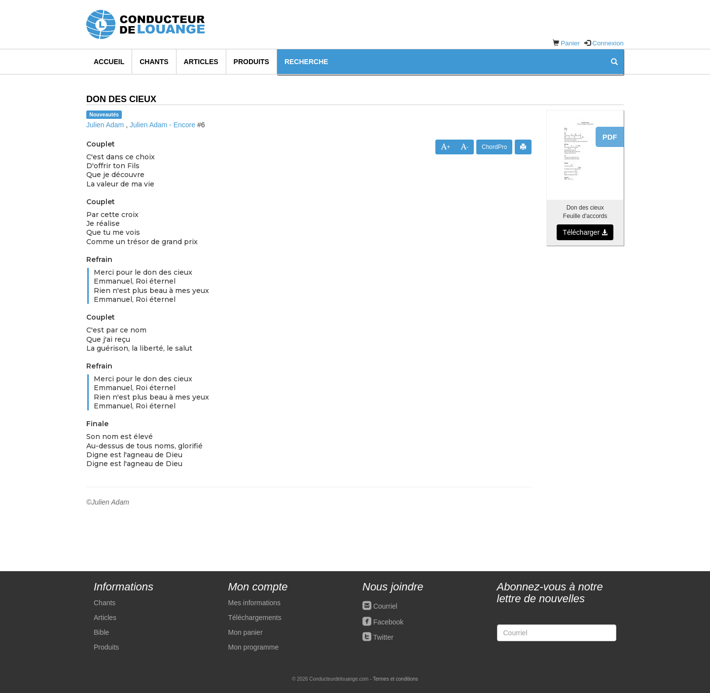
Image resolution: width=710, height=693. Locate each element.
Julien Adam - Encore (162, 125)
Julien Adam (105, 125)
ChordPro (494, 147)
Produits (251, 62)
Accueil (109, 62)
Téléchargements (255, 617)
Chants (154, 62)
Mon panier (245, 632)
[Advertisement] (585, 403)
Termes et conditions (395, 679)
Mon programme (253, 647)
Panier (570, 43)
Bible (101, 632)
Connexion (608, 43)
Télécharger (585, 232)
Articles (201, 62)
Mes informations (254, 603)
